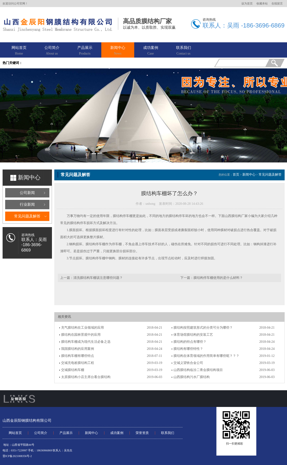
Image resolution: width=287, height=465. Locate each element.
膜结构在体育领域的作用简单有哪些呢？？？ (206, 356)
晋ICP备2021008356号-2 (17, 456)
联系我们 (183, 51)
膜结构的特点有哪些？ (189, 341)
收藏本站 (262, 3)
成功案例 (150, 51)
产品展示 (84, 51)
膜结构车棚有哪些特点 (77, 356)
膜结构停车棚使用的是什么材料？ (218, 278)
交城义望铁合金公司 (188, 363)
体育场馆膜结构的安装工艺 (193, 334)
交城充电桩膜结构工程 (77, 363)
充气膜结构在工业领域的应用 (82, 327)
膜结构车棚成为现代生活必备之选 (85, 341)
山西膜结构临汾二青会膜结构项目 (198, 370)
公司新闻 (27, 193)
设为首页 (247, 3)
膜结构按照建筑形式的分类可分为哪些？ (203, 327)
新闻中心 (117, 51)
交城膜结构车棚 (72, 370)
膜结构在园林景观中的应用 (81, 334)
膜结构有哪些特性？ (188, 349)
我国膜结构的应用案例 (77, 349)
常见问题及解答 (27, 216)
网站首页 (19, 51)
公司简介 (51, 51)
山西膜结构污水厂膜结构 (191, 377)
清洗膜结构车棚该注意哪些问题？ (98, 278)
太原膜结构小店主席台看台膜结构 (85, 377)
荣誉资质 (142, 433)
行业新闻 (27, 204)
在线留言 (277, 3)
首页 (236, 174)
